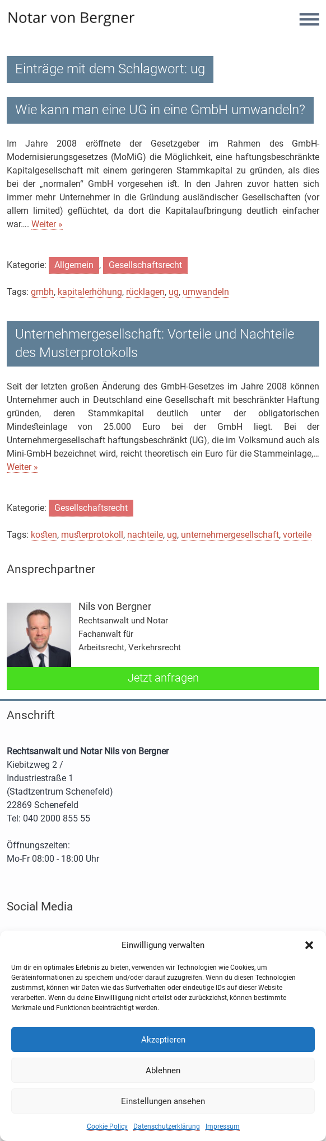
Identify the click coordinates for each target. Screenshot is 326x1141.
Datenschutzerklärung (166, 1126)
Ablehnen (163, 1070)
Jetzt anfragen (163, 677)
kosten (44, 534)
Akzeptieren (163, 1040)
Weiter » (47, 224)
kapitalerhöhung (90, 292)
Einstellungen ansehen (163, 1101)
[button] (309, 945)
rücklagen (145, 292)
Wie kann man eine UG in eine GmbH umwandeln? (160, 110)
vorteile (297, 534)
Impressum (223, 1126)
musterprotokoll (92, 534)
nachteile (145, 534)
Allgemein (74, 265)
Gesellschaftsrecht (145, 265)
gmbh (42, 292)
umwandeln (206, 292)
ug (174, 292)
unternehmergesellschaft (230, 534)
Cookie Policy (107, 1126)
